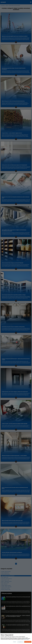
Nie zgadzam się (20, 641)
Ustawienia (14, 641)
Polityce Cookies (26, 639)
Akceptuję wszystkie (27, 641)
